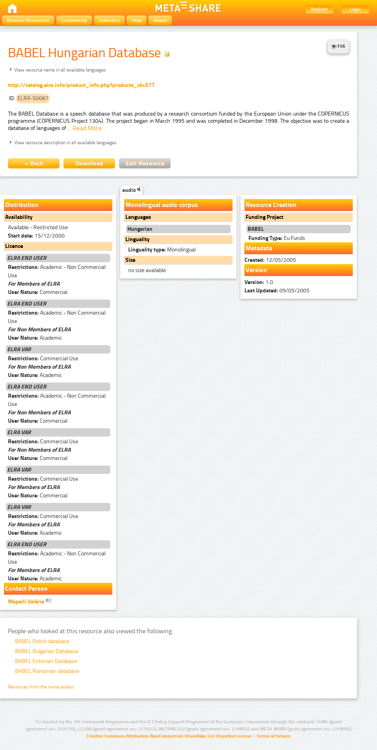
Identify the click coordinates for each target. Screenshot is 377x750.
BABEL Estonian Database (46, 661)
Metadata (259, 248)
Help (136, 20)
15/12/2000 (36, 235)
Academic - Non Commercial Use (57, 271)
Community (74, 20)
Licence (14, 246)
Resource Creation (271, 205)
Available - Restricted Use (38, 227)
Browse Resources (28, 20)
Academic (35, 337)
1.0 (258, 282)
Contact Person (26, 588)
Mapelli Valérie (30, 601)
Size (130, 260)
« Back (34, 163)
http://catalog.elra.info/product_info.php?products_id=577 (81, 85)
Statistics (109, 20)
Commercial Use (43, 358)
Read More (87, 128)
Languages (138, 217)
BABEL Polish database (42, 641)
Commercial (37, 292)
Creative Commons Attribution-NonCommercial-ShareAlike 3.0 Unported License (169, 736)
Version (256, 270)
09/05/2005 (277, 290)
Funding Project (264, 217)
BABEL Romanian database (47, 671)
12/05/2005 (270, 260)
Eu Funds (276, 238)
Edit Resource (145, 163)
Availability (19, 217)
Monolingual (162, 249)
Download (89, 163)
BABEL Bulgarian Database (46, 651)
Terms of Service (273, 736)
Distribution (21, 205)
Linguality (137, 239)
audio (131, 190)
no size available (147, 270)
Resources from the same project (41, 687)
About (160, 20)
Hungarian (139, 229)
